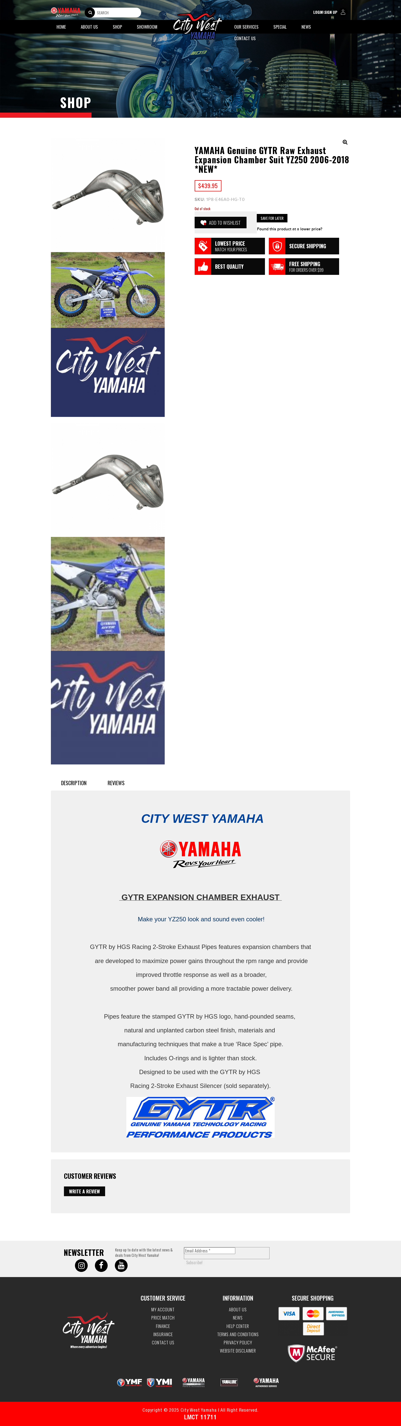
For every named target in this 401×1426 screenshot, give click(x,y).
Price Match (163, 1318)
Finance (163, 1326)
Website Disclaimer (238, 1351)
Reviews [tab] (116, 783)
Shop (117, 27)
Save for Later (272, 218)
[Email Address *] (209, 1250)
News (306, 27)
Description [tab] (73, 783)
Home (61, 27)
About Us (89, 27)
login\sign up (330, 12)
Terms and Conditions (238, 1334)
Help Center (238, 1326)
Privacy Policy (238, 1342)
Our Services (246, 27)
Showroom (147, 27)
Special (280, 27)
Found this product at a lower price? (289, 229)
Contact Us (245, 38)
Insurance (163, 1334)
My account (163, 1309)
